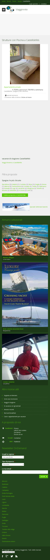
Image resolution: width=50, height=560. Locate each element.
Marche (4, 508)
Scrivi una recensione (11, 399)
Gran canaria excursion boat (13, 329)
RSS (16, 556)
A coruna (21, 190)
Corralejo (27, 186)
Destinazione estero (8, 541)
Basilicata (5, 484)
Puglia (4, 517)
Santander (13, 190)
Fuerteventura (16, 186)
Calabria (4, 487)
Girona (44, 184)
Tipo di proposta (8, 461)
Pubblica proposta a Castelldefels (14, 195)
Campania (5, 490)
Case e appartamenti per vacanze (15, 416)
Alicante (4, 190)
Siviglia (37, 184)
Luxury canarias (8, 382)
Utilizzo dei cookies (20, 430)
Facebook (2, 556)
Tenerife (39, 188)
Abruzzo (4, 481)
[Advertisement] (25, 25)
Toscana (5, 526)
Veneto (4, 538)
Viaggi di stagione (9, 402)
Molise (4, 511)
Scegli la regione (8, 454)
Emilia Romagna (7, 493)
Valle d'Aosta (6, 535)
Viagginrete (22, 9)
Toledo (34, 186)
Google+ (7, 556)
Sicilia (4, 523)
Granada (7, 188)
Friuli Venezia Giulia (8, 496)
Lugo (13, 188)
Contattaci (44, 4)
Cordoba (23, 184)
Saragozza (30, 188)
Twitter (12, 556)
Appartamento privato (12, 87)
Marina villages (8, 257)
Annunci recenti (9, 409)
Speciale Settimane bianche (25, 207)
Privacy (16, 428)
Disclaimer (17, 432)
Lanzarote (21, 188)
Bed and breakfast (10, 413)
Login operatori (33, 4)
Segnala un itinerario (10, 395)
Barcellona (5, 184)
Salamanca (42, 186)
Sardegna (5, 520)
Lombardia (5, 505)
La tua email (7, 469)
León (28, 190)
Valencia (6, 186)
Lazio (4, 499)
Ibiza (30, 184)
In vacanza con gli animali (12, 406)
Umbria (4, 532)
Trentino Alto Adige (8, 529)
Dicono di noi (18, 434)
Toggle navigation (4, 9)
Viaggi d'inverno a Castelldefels (12, 163)
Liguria (4, 502)
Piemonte (5, 514)
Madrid (14, 184)
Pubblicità (17, 442)
